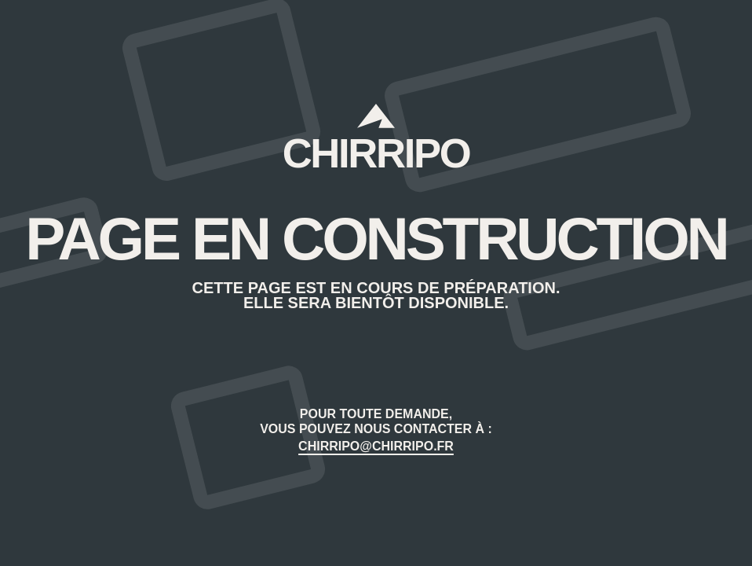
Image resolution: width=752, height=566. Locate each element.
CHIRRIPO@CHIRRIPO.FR (376, 446)
